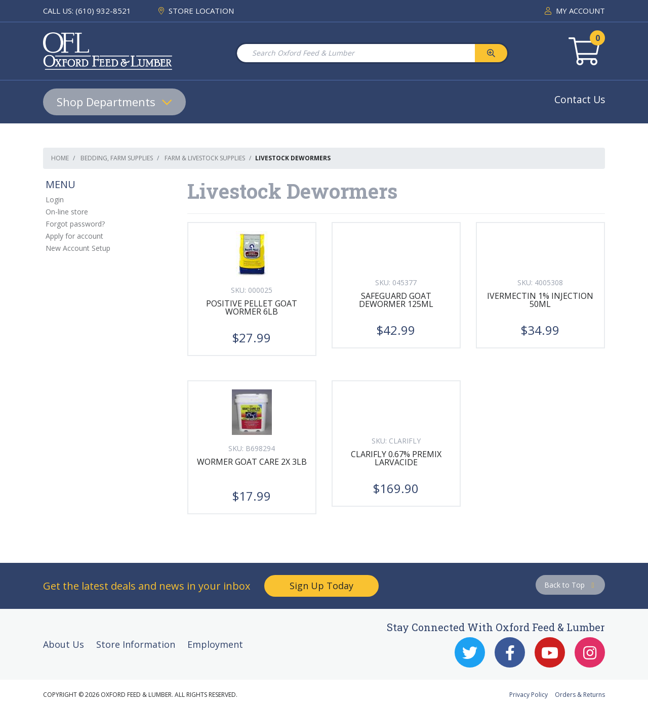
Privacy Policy (528, 694)
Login (55, 199)
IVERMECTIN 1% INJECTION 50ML (540, 299)
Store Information (135, 644)
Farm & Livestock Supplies (205, 158)
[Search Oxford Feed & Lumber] (355, 53)
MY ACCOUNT (575, 11)
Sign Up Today (321, 586)
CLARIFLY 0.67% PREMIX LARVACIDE (396, 458)
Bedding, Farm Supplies (116, 158)
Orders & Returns (580, 694)
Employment (215, 644)
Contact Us (579, 99)
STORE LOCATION (196, 11)
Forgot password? (75, 224)
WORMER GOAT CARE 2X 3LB (252, 461)
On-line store (67, 211)
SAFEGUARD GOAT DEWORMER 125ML (396, 299)
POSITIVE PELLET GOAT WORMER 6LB (251, 307)
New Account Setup (78, 248)
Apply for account (74, 236)
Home (60, 158)
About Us (63, 644)
